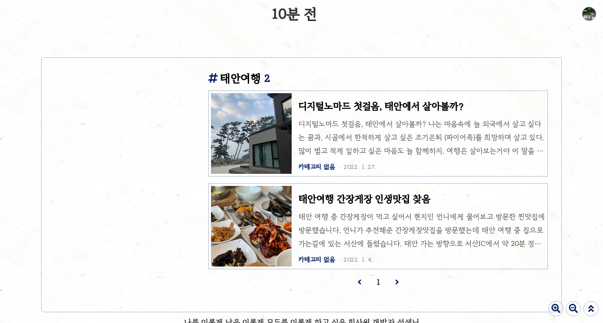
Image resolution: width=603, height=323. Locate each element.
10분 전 (294, 14)
